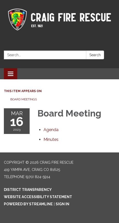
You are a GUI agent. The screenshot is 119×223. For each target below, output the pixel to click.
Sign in (62, 204)
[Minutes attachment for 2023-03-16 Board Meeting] (51, 139)
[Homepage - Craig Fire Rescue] (59, 19)
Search (95, 55)
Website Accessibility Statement (38, 197)
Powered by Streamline (28, 204)
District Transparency (28, 190)
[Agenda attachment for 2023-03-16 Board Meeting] (51, 129)
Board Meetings (23, 99)
